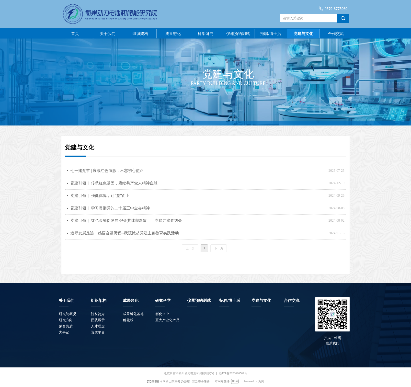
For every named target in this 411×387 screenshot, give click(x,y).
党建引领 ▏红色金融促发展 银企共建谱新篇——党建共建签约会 (126, 220)
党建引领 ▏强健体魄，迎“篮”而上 (100, 196)
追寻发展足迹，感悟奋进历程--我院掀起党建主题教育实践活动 (124, 233)
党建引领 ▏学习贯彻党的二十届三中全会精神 (110, 208)
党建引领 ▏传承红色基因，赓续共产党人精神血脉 (114, 183)
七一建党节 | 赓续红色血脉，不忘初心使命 (107, 171)
